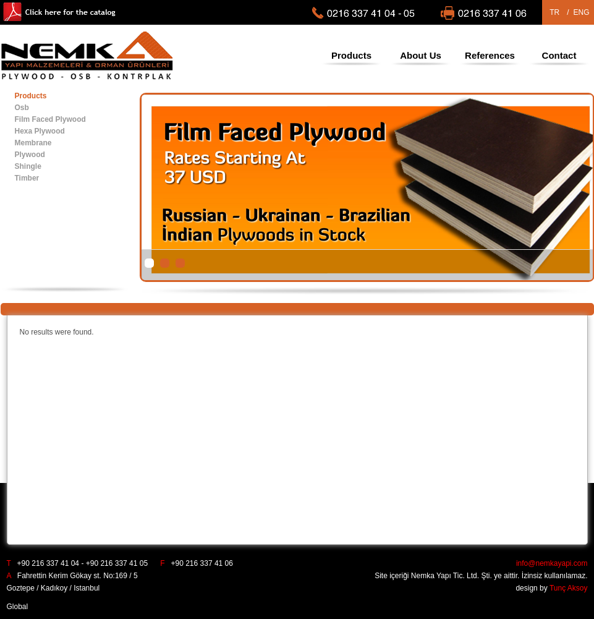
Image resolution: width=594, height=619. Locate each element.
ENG (581, 12)
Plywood (30, 154)
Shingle (28, 166)
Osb (22, 107)
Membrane (33, 143)
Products (351, 55)
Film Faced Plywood (50, 119)
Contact (559, 55)
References (490, 55)
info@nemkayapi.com (552, 563)
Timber (27, 178)
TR (554, 12)
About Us (420, 55)
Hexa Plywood (40, 131)
